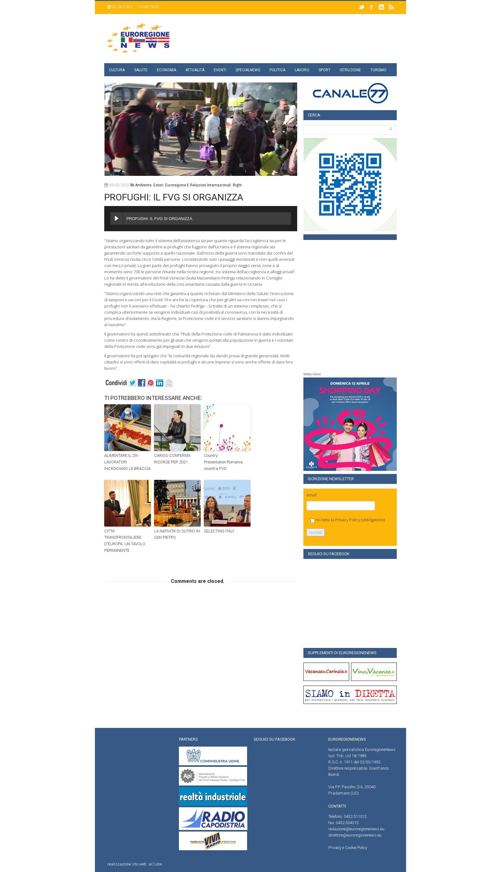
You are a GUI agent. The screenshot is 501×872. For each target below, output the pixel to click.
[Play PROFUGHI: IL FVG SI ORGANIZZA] (116, 218)
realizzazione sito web (127, 864)
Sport (324, 70)
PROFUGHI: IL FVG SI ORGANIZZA (173, 197)
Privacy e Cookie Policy (347, 847)
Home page (148, 7)
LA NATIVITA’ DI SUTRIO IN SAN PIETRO (177, 534)
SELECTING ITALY (219, 531)
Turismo (378, 70)
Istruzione (350, 70)
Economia (166, 70)
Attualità (194, 70)
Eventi (220, 70)
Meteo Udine (312, 374)
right (237, 185)
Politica (277, 70)
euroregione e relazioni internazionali (198, 185)
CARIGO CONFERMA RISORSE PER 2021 (172, 458)
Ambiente (143, 185)
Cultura (117, 70)
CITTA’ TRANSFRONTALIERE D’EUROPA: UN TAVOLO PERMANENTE (124, 541)
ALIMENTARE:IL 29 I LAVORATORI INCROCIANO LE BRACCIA (127, 462)
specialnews (248, 70)
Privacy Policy (347, 520)
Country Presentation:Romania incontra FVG (223, 462)
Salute (140, 70)
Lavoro (302, 70)
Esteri (158, 185)
